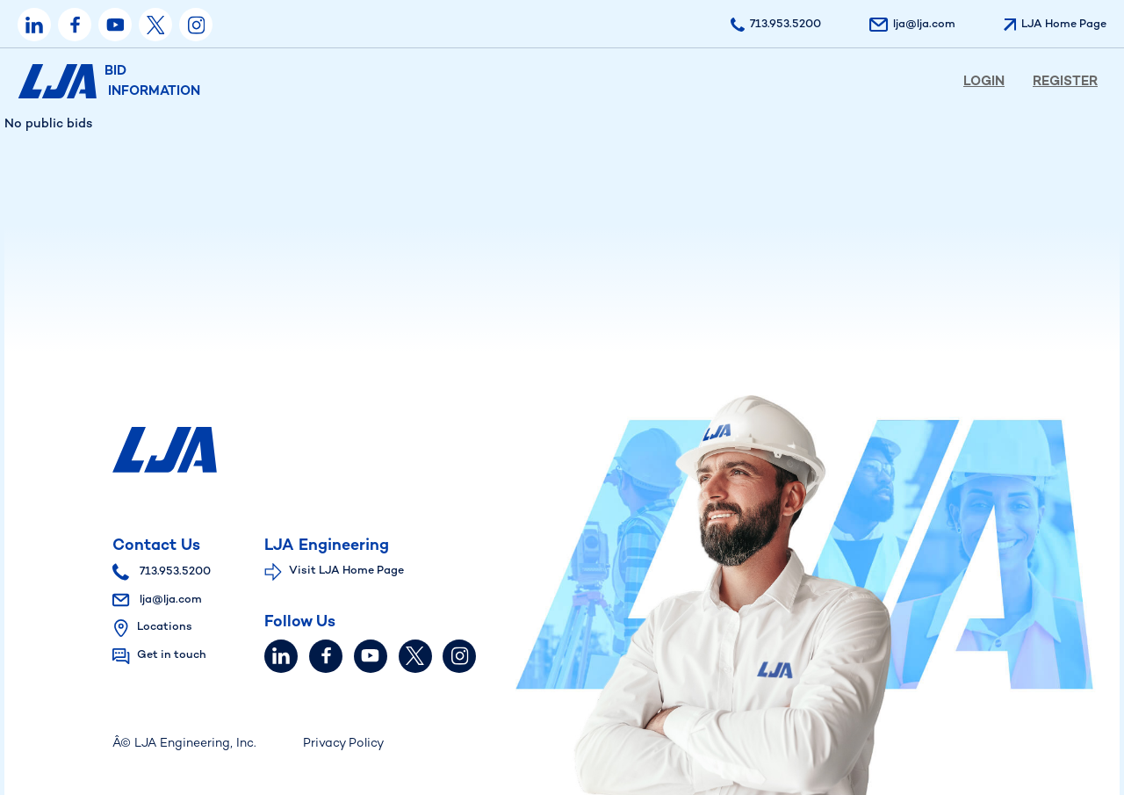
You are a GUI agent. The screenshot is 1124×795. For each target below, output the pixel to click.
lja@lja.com (157, 600)
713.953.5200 (161, 572)
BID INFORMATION (109, 81)
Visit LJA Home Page (346, 571)
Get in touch (171, 655)
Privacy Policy (343, 743)
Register (1065, 82)
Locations (164, 627)
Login (984, 82)
